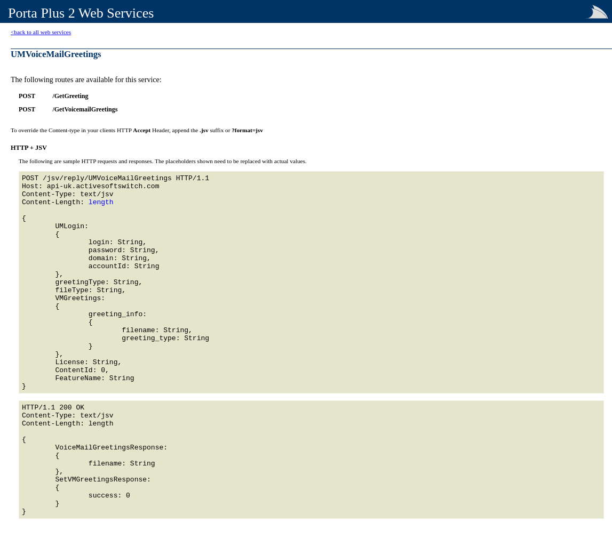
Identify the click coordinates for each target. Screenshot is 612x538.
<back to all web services (41, 32)
